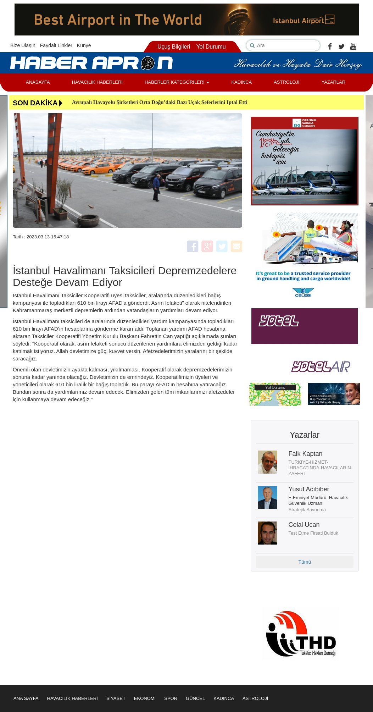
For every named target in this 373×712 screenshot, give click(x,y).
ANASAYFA (38, 82)
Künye (84, 45)
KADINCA (241, 82)
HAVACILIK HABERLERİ (97, 82)
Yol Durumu (211, 47)
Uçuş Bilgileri (173, 47)
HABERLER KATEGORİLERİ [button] (177, 82)
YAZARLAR (333, 82)
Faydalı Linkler (56, 45)
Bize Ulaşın (22, 45)
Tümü (304, 562)
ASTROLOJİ (286, 82)
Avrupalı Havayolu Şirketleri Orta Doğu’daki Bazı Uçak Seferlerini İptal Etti (159, 102)
